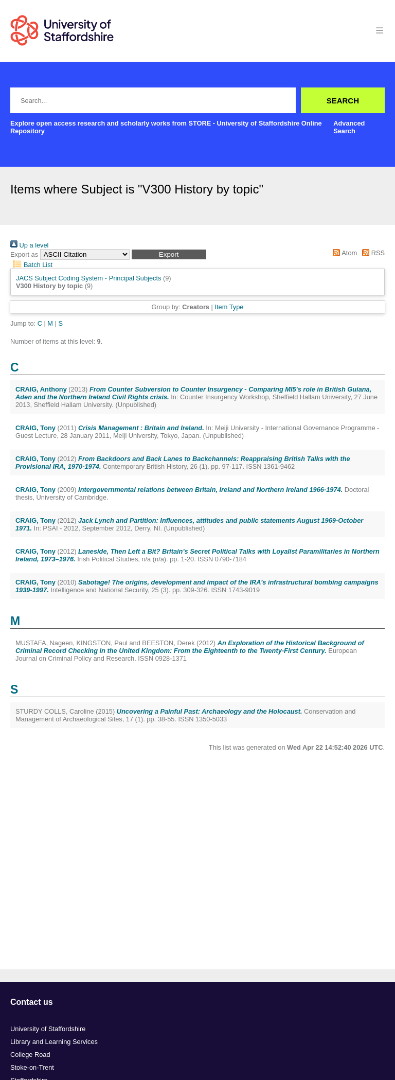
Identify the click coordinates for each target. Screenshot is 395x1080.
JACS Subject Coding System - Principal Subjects (88, 278)
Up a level (29, 245)
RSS (372, 253)
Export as (24, 254)
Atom (343, 253)
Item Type (228, 307)
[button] (169, 254)
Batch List (31, 265)
